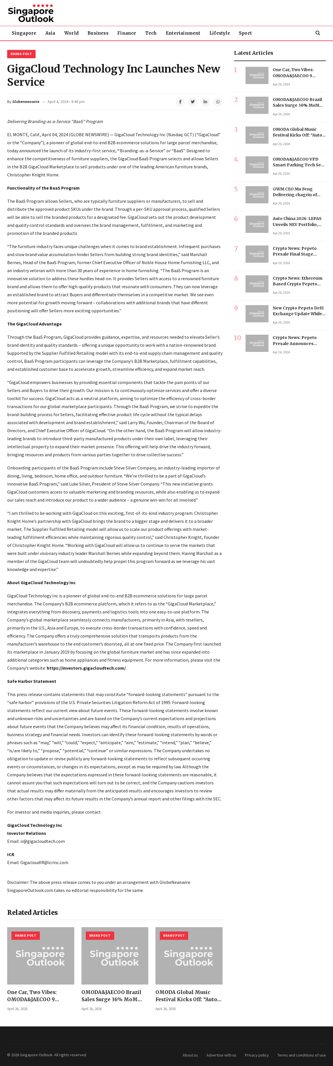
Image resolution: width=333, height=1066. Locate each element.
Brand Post (21, 54)
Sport (256, 33)
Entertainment (191, 33)
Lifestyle (229, 33)
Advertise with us (221, 1055)
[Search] (318, 33)
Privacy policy (257, 1055)
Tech (158, 33)
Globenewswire (25, 101)
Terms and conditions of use (301, 1055)
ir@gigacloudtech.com (42, 841)
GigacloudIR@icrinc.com (44, 862)
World (75, 33)
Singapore (24, 33)
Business (102, 33)
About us (190, 1055)
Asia (52, 33)
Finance (132, 33)
